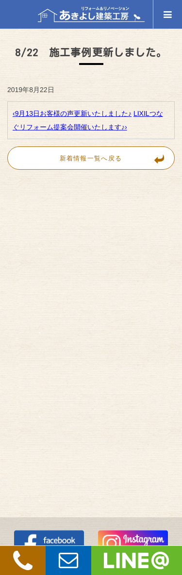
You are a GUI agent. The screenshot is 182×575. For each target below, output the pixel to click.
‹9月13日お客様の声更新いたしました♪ (72, 113)
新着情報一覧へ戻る (117, 158)
